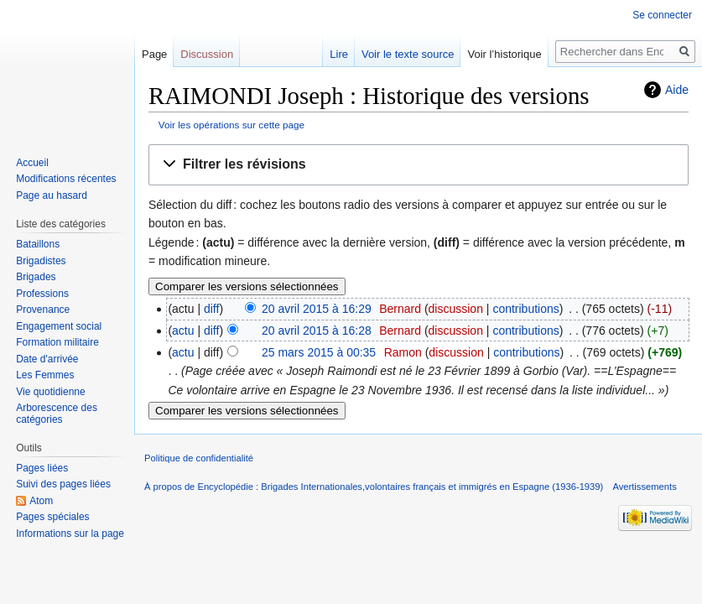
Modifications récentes (66, 179)
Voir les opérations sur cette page (231, 124)
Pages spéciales (52, 517)
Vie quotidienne (51, 392)
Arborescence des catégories (56, 413)
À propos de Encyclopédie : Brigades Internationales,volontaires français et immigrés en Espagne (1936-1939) (373, 487)
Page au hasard (51, 195)
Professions (42, 293)
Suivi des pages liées (63, 484)
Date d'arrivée (47, 359)
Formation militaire (57, 342)
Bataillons (38, 244)
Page (154, 54)
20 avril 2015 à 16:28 (317, 330)
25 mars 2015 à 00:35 (319, 352)
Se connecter (662, 15)
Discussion (206, 54)
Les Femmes (45, 375)
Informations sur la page (70, 533)
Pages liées (42, 468)
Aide (677, 89)
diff (211, 308)
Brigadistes (40, 261)
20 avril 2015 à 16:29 (317, 308)
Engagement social (58, 326)
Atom (41, 501)
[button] (418, 164)
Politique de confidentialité (198, 458)
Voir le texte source (408, 54)
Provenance (43, 309)
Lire (339, 54)
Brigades (35, 277)
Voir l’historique (504, 54)
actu (183, 330)
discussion (456, 308)
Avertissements (644, 487)
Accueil (32, 163)
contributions (525, 308)
